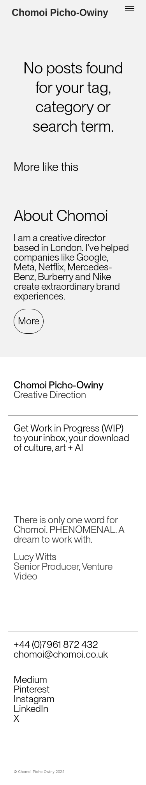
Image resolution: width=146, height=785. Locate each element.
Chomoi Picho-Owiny (60, 12)
